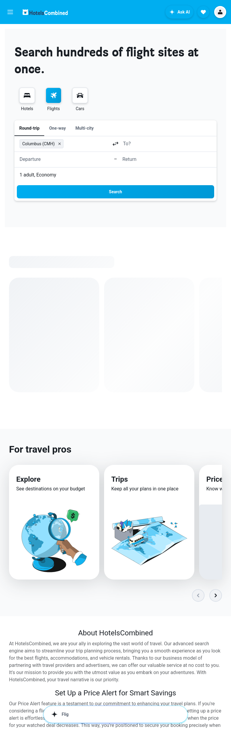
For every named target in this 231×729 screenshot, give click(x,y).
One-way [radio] (57, 128)
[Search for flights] (53, 95)
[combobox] (87, 143)
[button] (10, 12)
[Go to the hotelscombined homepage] (45, 12)
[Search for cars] (80, 95)
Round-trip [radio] (29, 128)
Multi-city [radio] (84, 128)
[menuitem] (27, 100)
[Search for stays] (27, 95)
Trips (119, 479)
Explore (28, 479)
